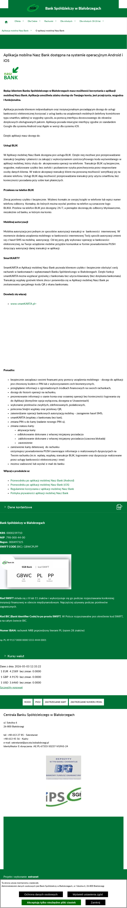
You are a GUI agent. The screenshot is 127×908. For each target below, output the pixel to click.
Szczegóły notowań (11, 687)
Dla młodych (68, 21)
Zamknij (95, 902)
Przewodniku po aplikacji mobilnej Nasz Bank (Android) (42, 480)
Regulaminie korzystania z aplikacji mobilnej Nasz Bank (42, 489)
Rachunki (50, 21)
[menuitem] (28, 702)
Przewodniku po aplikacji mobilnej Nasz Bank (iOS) (40, 485)
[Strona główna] (6, 22)
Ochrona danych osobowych (40, 894)
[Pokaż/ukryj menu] (123, 4)
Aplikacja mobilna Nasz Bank (17, 30)
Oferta (19, 21)
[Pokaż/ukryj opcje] (4, 4)
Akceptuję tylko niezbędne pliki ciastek (51, 902)
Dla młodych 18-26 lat (92, 21)
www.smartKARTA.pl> (24, 304)
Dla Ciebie (34, 21)
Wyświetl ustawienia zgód (88, 894)
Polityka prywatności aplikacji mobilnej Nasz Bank (39, 493)
